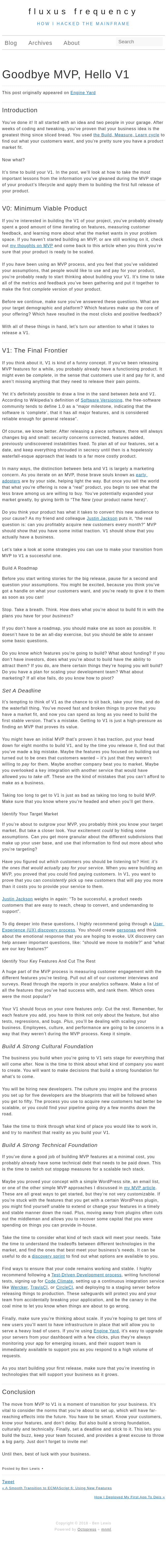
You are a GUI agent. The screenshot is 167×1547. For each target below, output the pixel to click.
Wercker (19, 1287)
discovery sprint (48, 1256)
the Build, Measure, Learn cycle (126, 135)
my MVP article (139, 1188)
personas (126, 930)
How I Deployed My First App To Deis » (130, 1497)
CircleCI (64, 1287)
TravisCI (39, 1287)
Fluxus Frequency (83, 11)
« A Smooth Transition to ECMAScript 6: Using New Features (57, 1488)
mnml (106, 1529)
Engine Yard (83, 92)
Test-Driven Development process (87, 1275)
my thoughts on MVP (31, 245)
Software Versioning (101, 400)
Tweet (8, 1482)
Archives (40, 43)
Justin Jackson (102, 518)
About (72, 43)
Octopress (86, 1529)
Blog (11, 43)
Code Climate (59, 1281)
